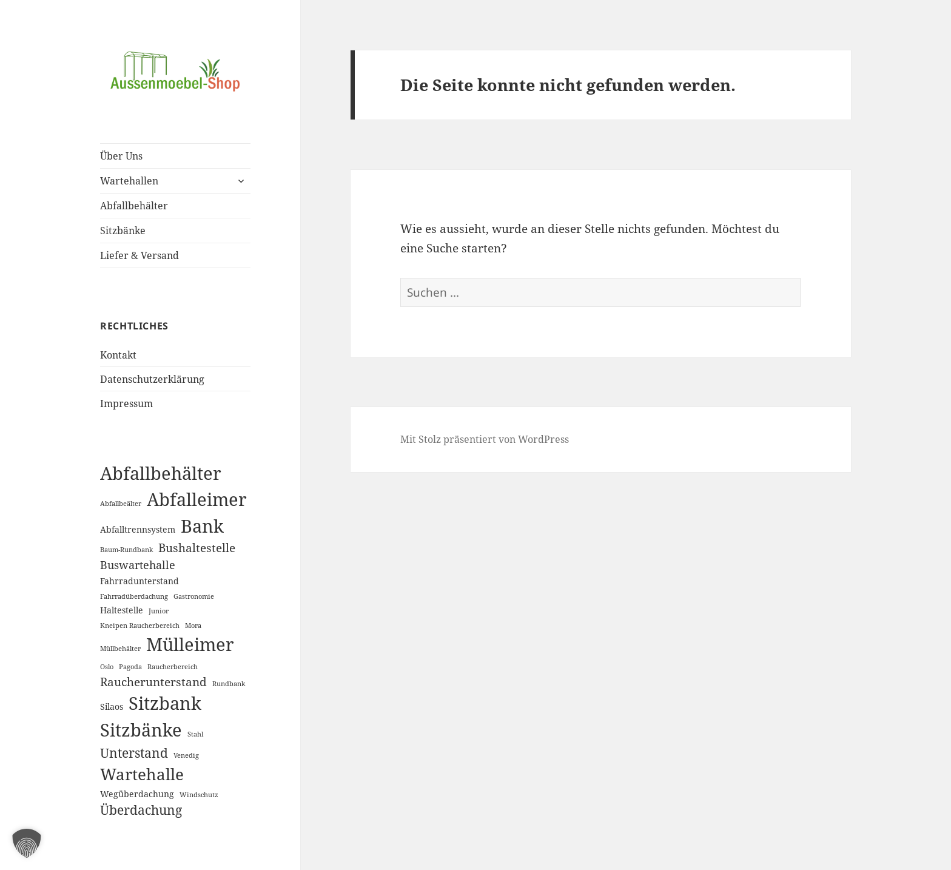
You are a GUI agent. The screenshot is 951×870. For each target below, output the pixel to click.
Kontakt (118, 355)
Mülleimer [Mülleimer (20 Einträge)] (190, 644)
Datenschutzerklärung (152, 379)
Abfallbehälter (134, 205)
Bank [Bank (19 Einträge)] (202, 526)
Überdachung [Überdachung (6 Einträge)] (141, 809)
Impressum (126, 403)
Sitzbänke (123, 230)
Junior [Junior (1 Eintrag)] (159, 611)
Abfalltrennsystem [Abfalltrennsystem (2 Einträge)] (137, 529)
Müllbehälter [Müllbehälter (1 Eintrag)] (120, 648)
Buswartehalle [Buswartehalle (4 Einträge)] (137, 565)
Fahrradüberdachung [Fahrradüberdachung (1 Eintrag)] (134, 596)
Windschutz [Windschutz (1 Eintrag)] (199, 795)
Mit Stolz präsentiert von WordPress (484, 439)
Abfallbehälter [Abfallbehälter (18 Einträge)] (160, 473)
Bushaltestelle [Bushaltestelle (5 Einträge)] (196, 547)
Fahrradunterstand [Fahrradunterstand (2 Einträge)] (139, 581)
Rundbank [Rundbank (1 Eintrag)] (228, 683)
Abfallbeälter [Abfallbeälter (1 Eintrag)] (120, 503)
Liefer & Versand (139, 255)
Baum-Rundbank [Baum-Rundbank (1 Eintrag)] (126, 549)
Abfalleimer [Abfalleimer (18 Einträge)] (197, 499)
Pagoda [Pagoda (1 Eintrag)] (130, 667)
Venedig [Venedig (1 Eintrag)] (186, 755)
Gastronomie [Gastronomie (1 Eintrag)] (193, 596)
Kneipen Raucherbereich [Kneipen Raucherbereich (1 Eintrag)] (140, 625)
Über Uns (121, 156)
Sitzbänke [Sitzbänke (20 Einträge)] (141, 730)
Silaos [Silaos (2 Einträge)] (111, 706)
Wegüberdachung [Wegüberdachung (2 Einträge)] (137, 794)
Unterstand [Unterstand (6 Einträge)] (134, 752)
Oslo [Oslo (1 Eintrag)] (106, 667)
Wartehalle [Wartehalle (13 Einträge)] (142, 774)
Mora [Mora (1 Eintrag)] (193, 625)
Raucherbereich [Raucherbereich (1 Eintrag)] (172, 667)
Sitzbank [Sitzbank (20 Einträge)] (165, 703)
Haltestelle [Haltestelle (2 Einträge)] (121, 610)
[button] (26, 843)
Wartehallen (129, 180)
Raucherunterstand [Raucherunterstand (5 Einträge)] (153, 681)
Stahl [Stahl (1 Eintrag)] (195, 734)
